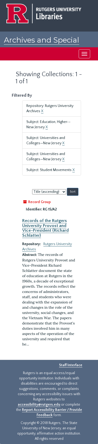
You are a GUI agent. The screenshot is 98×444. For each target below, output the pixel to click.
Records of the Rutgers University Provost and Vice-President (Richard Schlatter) (45, 228)
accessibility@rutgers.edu (39, 404)
